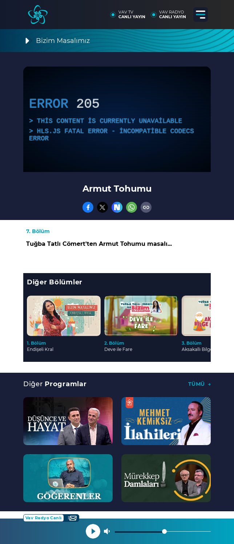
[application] (117, 119)
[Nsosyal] (117, 207)
